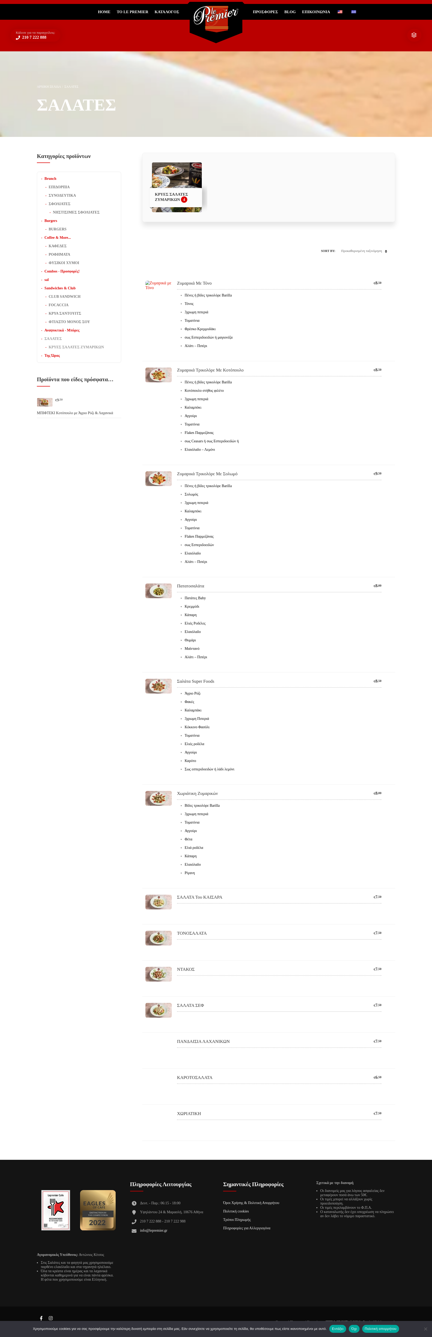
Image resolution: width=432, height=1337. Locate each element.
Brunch (50, 179)
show (414, 35)
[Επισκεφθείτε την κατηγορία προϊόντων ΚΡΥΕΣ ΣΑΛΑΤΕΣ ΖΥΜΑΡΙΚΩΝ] (177, 187)
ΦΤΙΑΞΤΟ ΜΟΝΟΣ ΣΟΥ (69, 322)
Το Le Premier (132, 12)
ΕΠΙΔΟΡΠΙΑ (59, 187)
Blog (290, 12)
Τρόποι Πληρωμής (237, 1220)
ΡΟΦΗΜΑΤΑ (59, 254)
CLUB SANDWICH (65, 297)
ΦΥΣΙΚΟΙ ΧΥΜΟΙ (64, 263)
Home (104, 12)
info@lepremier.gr (153, 1230)
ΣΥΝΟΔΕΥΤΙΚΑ (62, 195)
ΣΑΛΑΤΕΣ (53, 339)
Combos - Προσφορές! (62, 271)
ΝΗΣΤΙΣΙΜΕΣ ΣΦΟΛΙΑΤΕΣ (76, 212)
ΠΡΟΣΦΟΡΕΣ (265, 12)
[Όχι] (425, 1328)
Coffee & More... (58, 238)
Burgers (51, 221)
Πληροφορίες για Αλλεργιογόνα (246, 1228)
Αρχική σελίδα (49, 86)
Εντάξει (337, 1329)
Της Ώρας (52, 356)
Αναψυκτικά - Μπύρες (62, 330)
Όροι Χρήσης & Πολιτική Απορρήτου (251, 1203)
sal (47, 280)
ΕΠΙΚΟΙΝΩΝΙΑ (316, 12)
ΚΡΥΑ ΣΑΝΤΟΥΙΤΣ (65, 313)
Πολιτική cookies (236, 1211)
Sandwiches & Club (60, 288)
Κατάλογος (167, 12)
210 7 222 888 (33, 37)
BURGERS (58, 229)
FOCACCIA (58, 305)
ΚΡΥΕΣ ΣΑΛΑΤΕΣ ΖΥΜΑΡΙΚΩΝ (76, 347)
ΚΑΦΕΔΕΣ (58, 246)
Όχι (354, 1329)
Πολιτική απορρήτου (380, 1329)
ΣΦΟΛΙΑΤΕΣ (60, 204)
